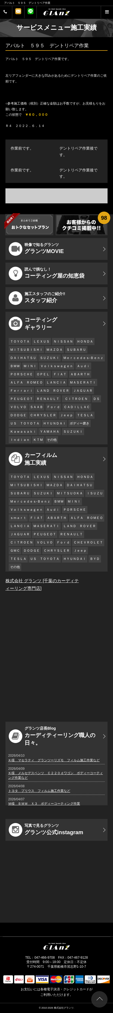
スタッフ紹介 (37, 298)
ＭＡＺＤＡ (54, 350)
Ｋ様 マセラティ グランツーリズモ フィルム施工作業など (54, 760)
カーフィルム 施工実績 (33, 459)
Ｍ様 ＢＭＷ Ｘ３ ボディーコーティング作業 (44, 804)
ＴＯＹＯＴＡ (20, 341)
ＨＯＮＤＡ (85, 341)
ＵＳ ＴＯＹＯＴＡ (24, 423)
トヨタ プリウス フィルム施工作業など (39, 791)
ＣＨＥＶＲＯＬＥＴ (88, 542)
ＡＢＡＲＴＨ (80, 374)
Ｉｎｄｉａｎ (20, 440)
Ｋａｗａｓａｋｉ (23, 431)
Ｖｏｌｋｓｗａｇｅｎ (56, 366)
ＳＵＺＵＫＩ (49, 358)
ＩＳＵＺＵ (95, 493)
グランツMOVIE (36, 249)
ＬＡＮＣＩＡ (56, 382)
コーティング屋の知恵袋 (46, 273)
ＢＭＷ (15, 366)
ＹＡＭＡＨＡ (49, 431)
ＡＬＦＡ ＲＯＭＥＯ (26, 382)
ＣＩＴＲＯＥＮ (78, 399)
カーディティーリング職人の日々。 (52, 736)
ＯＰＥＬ (43, 374)
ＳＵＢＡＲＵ (76, 350)
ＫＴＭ (38, 440)
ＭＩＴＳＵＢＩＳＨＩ (26, 350)
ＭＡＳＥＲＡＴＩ (83, 382)
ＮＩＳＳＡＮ (63, 341)
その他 (52, 440)
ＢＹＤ (95, 559)
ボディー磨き (79, 423)
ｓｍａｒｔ (18, 518)
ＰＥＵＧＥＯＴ (21, 399)
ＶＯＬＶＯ (18, 407)
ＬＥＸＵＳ (41, 341)
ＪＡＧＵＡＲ (83, 391)
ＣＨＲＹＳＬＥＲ (43, 415)
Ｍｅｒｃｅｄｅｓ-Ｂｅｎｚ (83, 358)
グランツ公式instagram (46, 830)
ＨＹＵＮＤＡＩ (54, 423)
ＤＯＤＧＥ (18, 415)
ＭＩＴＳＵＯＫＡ (70, 493)
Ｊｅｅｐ (66, 415)
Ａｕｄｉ (83, 366)
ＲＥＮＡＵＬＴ (47, 399)
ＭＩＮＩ (29, 366)
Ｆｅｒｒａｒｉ (21, 391)
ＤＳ (96, 399)
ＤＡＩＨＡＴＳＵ (23, 358)
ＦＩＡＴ (59, 374)
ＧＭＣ (15, 550)
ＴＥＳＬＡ (85, 415)
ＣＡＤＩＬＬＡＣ (77, 407)
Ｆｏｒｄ (53, 407)
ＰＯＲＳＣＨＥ (21, 374)
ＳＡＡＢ (36, 407)
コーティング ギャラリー (33, 323)
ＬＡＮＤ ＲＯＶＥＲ (52, 391)
